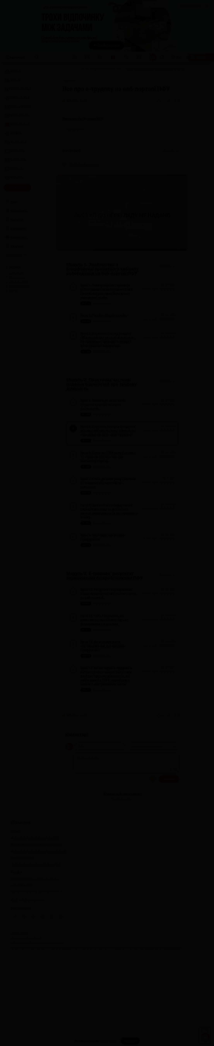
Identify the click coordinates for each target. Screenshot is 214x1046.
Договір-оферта (19, 1004)
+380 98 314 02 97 (21, 956)
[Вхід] (176, 57)
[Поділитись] (169, 100)
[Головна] (61, 69)
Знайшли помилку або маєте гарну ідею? (36, 935)
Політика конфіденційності (26, 1009)
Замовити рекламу (190, 5)
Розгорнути (75, 129)
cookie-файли (108, 1040)
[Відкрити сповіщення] (162, 57)
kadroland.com (173, 1018)
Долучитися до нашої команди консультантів (38, 921)
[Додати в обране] (177, 100)
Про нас (11, 291)
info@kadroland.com (32, 971)
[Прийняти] (130, 1041)
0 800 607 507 (35, 949)
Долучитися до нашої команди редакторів (36, 915)
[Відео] (73, 69)
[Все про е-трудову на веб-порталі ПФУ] (101, 69)
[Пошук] (36, 57)
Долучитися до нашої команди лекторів (35, 908)
